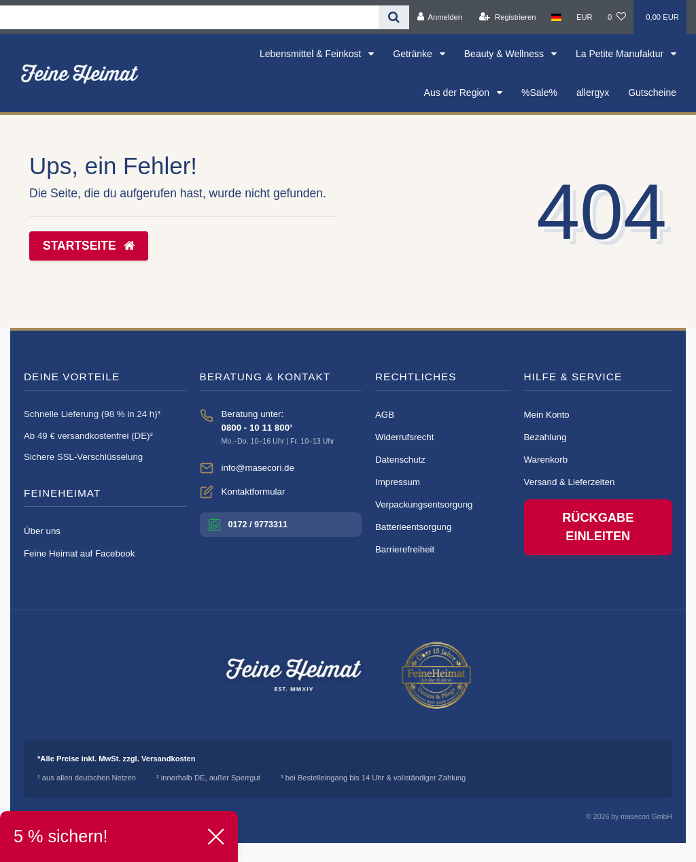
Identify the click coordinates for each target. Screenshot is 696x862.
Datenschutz (400, 459)
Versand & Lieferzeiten (569, 482)
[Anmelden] (439, 17)
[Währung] (584, 17)
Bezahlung (545, 437)
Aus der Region (458, 92)
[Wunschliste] (616, 17)
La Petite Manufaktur (621, 53)
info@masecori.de (258, 468)
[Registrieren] (507, 17)
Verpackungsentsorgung (423, 504)
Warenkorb (546, 459)
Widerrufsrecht (404, 437)
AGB (384, 415)
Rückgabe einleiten (597, 527)
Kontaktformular (253, 491)
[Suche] (394, 17)
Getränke (413, 53)
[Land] (556, 17)
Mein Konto (547, 415)
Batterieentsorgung (413, 527)
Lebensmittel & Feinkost (312, 53)
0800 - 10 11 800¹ (257, 427)
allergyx (592, 92)
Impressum (397, 482)
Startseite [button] (89, 245)
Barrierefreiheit (404, 549)
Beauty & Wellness (505, 53)
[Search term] (189, 17)
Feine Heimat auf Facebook (79, 553)
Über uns (42, 531)
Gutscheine (652, 92)
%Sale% (539, 92)
